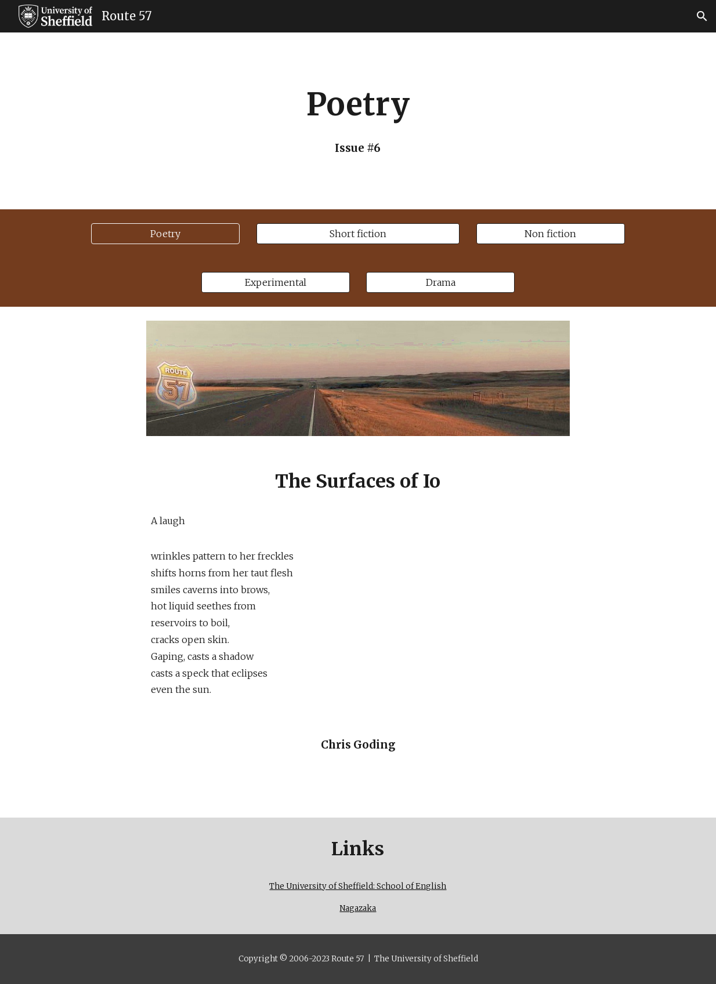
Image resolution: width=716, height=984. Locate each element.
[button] (702, 16)
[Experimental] (275, 282)
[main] (358, 121)
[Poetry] (165, 234)
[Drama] (440, 282)
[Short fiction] (358, 234)
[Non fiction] (550, 234)
